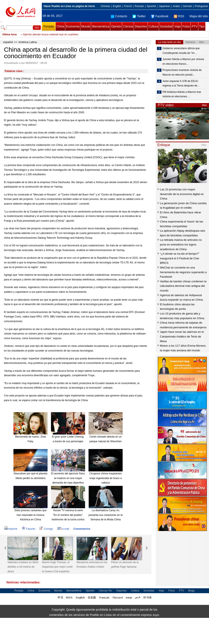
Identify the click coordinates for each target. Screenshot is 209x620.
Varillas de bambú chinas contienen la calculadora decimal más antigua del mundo (183, 286)
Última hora (9, 34)
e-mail (63, 528)
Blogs (191, 590)
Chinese (105, 6)
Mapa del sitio (199, 16)
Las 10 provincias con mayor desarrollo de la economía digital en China (182, 194)
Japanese (164, 6)
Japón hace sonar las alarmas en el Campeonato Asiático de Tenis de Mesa (182, 336)
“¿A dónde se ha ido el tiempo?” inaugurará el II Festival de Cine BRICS (179, 258)
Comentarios (81, 528)
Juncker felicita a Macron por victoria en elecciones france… (183, 61)
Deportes (141, 26)
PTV (194, 26)
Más (204, 105)
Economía (73, 26)
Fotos (186, 26)
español (8, 42)
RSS (179, 16)
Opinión (116, 26)
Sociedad (166, 26)
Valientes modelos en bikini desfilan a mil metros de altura (22, 567)
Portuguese (201, 6)
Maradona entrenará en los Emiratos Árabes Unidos (92, 564)
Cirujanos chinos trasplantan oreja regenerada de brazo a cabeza (105, 478)
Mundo (85, 26)
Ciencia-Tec (105, 590)
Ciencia (128, 26)
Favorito (28, 528)
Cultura (153, 26)
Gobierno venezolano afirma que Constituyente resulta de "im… (181, 51)
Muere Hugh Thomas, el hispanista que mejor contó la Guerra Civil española (57, 567)
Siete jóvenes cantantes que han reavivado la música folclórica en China (31, 515)
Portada (48, 26)
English (117, 6)
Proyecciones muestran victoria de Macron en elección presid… (182, 72)
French (128, 6)
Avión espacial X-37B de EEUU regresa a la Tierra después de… (181, 83)
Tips (202, 26)
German (187, 6)
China (60, 26)
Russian (139, 6)
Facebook (159, 16)
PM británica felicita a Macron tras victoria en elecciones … (182, 94)
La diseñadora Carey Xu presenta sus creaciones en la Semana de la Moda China (105, 515)
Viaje (177, 26)
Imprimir (10, 528)
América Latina (27, 42)
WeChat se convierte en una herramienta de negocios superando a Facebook (183, 272)
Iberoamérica (100, 26)
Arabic (176, 6)
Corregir (46, 528)
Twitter (139, 16)
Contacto (119, 16)
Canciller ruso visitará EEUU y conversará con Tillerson (54, 34)
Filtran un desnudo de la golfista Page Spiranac (125, 564)
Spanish (151, 6)
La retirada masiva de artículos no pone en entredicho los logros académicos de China (181, 244)
